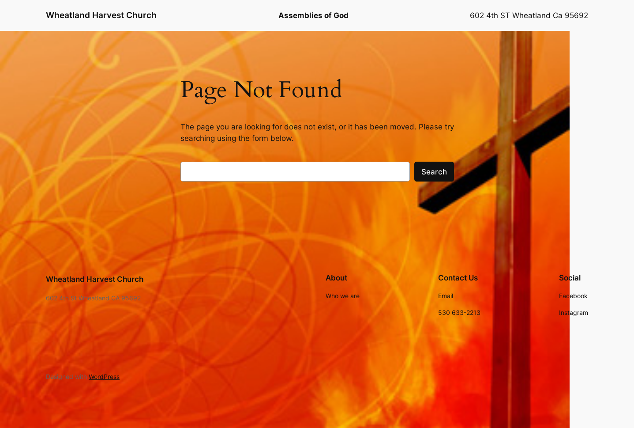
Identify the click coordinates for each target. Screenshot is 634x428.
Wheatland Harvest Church (101, 15)
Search (434, 171)
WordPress (104, 376)
